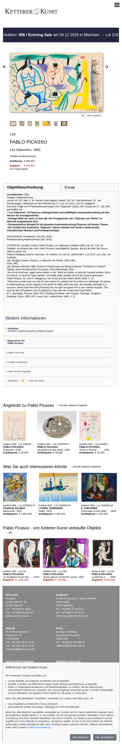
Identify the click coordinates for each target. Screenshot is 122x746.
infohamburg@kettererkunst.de (72, 616)
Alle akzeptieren (104, 737)
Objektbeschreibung (25, 187)
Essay (70, 187)
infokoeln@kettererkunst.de (70, 645)
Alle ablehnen (80, 737)
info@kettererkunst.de (17, 616)
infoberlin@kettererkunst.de (20, 649)
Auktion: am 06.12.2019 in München (52, 35)
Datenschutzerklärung (39, 727)
